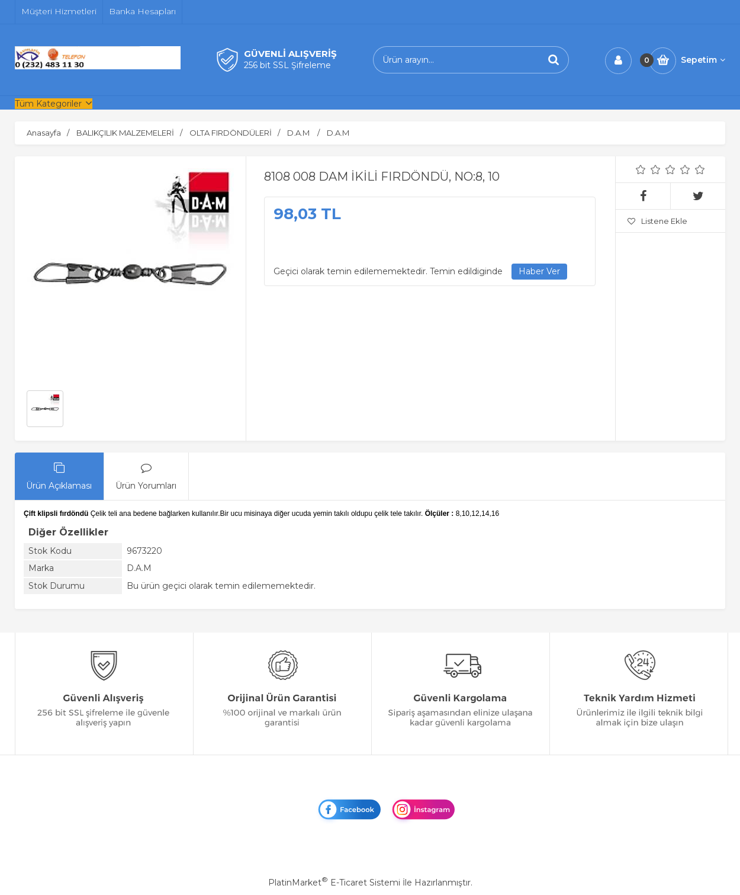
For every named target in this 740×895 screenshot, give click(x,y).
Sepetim (703, 59)
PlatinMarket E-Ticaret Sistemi (334, 882)
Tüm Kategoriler (48, 103)
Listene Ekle (657, 221)
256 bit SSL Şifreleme (287, 65)
